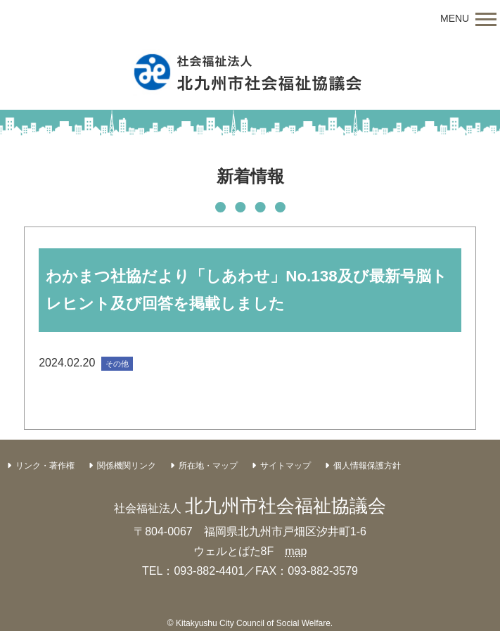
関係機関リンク (126, 466)
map (296, 551)
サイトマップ (285, 466)
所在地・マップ (208, 466)
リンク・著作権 (45, 466)
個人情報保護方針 (367, 466)
